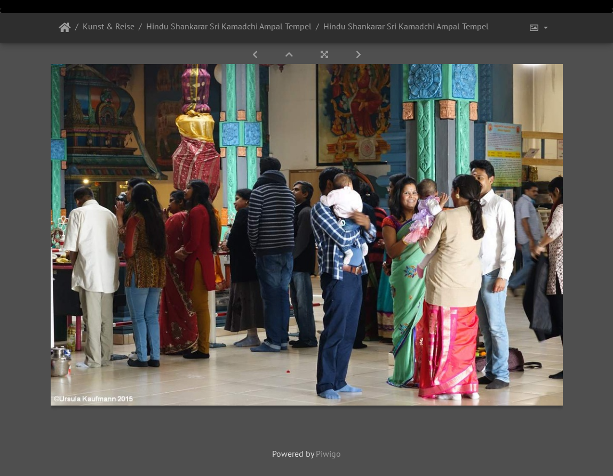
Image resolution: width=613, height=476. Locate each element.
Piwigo (328, 453)
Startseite (65, 28)
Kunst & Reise (108, 26)
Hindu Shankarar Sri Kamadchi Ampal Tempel (229, 26)
